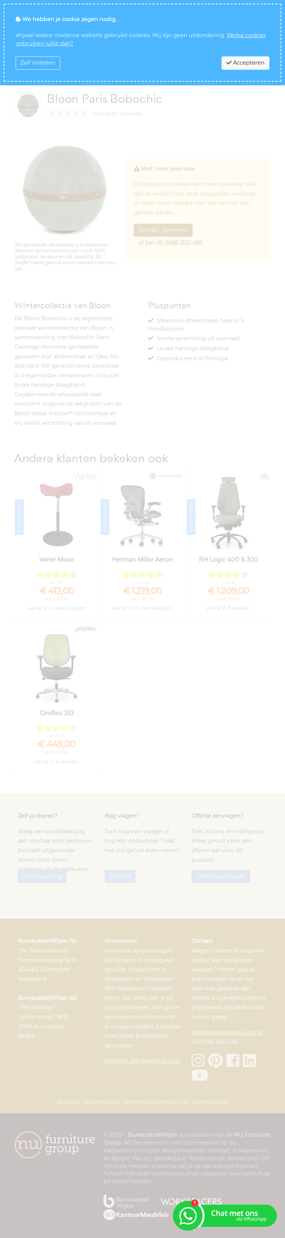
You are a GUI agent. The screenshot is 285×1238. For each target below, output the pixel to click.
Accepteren (245, 62)
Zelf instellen (37, 62)
